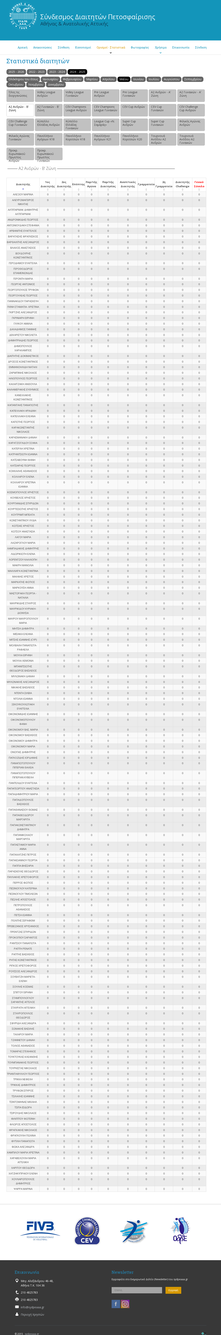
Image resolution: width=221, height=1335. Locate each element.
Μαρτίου (92, 79)
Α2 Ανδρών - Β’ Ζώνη (19, 108)
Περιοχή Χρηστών (32, 1314)
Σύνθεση (63, 47)
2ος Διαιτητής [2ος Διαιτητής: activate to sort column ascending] (64, 184)
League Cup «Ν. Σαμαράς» (104, 123)
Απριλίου (109, 79)
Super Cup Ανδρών (129, 123)
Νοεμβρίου (35, 84)
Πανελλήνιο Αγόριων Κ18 (45, 137)
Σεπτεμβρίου (192, 79)
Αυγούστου (171, 79)
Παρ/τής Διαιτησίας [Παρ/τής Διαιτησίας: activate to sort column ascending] (108, 184)
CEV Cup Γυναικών (157, 108)
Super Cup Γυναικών (157, 123)
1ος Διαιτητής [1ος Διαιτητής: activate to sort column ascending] (48, 184)
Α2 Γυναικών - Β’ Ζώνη (48, 108)
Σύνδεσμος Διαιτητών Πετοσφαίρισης (97, 16)
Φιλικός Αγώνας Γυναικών (19, 137)
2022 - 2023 (36, 72)
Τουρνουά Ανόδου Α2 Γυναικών (186, 139)
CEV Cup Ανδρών (134, 107)
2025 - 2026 (16, 72)
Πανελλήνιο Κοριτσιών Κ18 (75, 137)
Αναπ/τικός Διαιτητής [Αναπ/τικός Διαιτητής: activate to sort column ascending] (128, 184)
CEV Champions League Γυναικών (105, 108)
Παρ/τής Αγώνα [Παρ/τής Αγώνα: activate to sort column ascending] (91, 184)
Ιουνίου (138, 79)
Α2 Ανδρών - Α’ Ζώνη (161, 93)
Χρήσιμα (161, 47)
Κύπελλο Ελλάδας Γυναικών (72, 124)
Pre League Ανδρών (101, 93)
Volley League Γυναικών (75, 93)
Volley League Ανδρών (46, 93)
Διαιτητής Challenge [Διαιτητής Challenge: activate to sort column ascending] (182, 184)
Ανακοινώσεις (42, 47)
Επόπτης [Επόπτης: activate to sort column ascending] (78, 184)
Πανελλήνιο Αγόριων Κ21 (102, 137)
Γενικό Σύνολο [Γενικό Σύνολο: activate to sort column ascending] (199, 184)
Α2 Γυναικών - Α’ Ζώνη (190, 93)
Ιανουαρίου (50, 79)
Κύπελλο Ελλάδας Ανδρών (48, 123)
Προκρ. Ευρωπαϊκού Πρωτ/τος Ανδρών (17, 154)
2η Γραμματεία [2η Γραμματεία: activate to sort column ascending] (164, 184)
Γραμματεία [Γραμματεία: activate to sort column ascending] (146, 184)
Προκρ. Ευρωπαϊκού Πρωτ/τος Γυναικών (45, 154)
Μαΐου (123, 79)
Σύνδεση (201, 47)
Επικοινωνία (180, 47)
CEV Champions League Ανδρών (76, 108)
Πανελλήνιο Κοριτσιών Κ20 (132, 137)
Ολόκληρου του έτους (23, 79)
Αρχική (22, 47)
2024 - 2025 (77, 72)
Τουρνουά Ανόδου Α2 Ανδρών (158, 139)
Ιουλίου (154, 79)
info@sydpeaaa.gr (32, 1307)
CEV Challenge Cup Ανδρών (188, 108)
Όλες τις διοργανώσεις (18, 93)
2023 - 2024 (57, 72)
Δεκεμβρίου (56, 84)
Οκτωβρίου (15, 84)
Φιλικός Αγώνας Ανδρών (189, 123)
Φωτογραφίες (140, 47)
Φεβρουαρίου (72, 79)
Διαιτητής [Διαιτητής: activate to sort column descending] (23, 184)
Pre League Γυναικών (130, 93)
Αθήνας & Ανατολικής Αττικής (74, 23)
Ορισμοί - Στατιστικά (111, 47)
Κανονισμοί (83, 47)
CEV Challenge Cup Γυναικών (18, 123)
